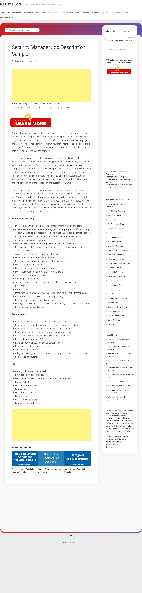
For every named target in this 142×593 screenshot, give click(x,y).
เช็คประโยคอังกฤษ (113, 422)
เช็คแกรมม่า (111, 424)
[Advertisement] (51, 86)
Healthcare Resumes (116, 256)
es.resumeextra (112, 438)
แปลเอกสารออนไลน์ (113, 411)
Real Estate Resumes (116, 312)
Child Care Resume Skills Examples (119, 186)
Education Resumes (115, 238)
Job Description (18, 62)
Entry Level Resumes (55, 14)
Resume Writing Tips (104, 14)
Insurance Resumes (115, 269)
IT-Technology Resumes (117, 277)
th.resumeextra (125, 438)
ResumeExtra (17, 4)
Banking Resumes (115, 216)
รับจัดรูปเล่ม (121, 440)
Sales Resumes (114, 321)
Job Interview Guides (75, 14)
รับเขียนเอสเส (128, 411)
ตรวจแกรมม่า (122, 424)
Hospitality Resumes (116, 260)
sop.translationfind (113, 419)
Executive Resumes (115, 247)
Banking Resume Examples (116, 178)
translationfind (120, 417)
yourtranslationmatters (115, 445)
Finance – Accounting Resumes (120, 251)
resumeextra (111, 440)
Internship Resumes (36, 14)
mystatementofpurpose (115, 443)
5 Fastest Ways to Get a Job (119, 387)
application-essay (112, 414)
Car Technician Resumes (117, 225)
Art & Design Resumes (116, 212)
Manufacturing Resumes (117, 299)
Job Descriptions (19, 14)
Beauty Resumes (114, 221)
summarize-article (122, 435)
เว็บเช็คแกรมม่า (127, 422)
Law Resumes (113, 295)
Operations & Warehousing (118, 308)
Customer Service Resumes (118, 234)
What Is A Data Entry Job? (118, 383)
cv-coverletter (120, 432)
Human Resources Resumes (119, 264)
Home (7, 14)
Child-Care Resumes (116, 230)
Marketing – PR (114, 304)
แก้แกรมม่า (125, 419)
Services (89, 14)
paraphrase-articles (120, 430)
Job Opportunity (11, 18)
